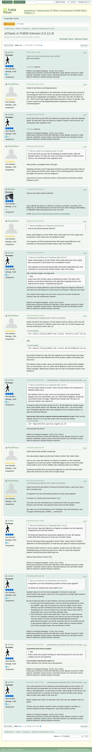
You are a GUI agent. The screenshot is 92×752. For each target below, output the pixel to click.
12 (36, 45)
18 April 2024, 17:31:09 (33, 52)
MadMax (11, 189)
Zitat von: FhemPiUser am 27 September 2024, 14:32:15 (48, 385)
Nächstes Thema (81, 39)
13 (39, 45)
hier (57, 498)
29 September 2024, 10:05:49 (35, 576)
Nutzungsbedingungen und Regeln (71, 749)
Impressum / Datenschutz (37, 10)
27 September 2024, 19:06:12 (35, 380)
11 (34, 45)
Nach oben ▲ (86, 749)
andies (11, 52)
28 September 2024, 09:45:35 (35, 480)
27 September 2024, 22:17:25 (35, 447)
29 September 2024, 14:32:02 (35, 682)
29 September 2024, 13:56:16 (35, 644)
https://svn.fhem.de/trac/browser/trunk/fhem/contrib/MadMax (51, 214)
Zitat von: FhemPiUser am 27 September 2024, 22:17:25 (48, 525)
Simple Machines (18, 749)
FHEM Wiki (79, 10)
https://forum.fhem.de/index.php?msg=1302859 (43, 56)
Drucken (84, 45)
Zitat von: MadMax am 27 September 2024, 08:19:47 (47, 226)
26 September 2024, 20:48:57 (35, 146)
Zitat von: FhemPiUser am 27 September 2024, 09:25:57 (48, 257)
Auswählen (34, 331)
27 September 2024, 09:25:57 (35, 221)
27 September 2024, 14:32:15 (35, 315)
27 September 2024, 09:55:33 (35, 252)
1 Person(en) (30, 67)
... (25, 45)
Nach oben (8, 726)
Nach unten (8, 45)
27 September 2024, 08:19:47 (35, 189)
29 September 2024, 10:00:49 (35, 520)
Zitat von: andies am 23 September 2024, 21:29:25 (46, 151)
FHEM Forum (9, 11)
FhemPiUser (13, 84)
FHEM (54, 10)
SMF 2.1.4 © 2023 (7, 749)
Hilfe (59, 749)
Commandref (65, 10)
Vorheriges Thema (66, 39)
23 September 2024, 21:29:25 (35, 114)
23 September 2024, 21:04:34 (35, 84)
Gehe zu (56, 736)
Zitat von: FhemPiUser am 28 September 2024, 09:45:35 (48, 581)
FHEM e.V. (29, 13)
